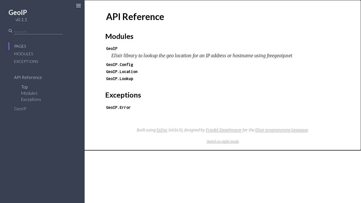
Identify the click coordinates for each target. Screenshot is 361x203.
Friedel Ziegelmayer (224, 130)
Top (24, 86)
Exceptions (26, 61)
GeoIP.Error (118, 107)
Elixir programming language (281, 130)
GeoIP (20, 108)
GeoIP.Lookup (119, 78)
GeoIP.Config (119, 64)
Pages (20, 46)
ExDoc (162, 130)
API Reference (28, 77)
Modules (23, 53)
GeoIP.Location (122, 71)
